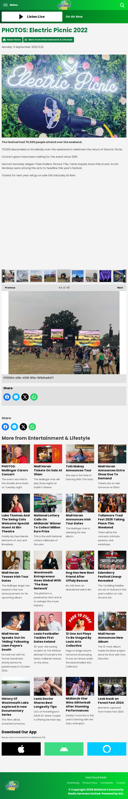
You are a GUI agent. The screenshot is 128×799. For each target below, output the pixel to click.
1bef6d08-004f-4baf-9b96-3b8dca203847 (91, 276)
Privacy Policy (89, 782)
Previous (8, 286)
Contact (120, 782)
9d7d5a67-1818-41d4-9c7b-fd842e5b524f (22, 276)
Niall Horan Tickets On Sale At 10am (48, 460)
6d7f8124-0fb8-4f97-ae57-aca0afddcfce (36, 276)
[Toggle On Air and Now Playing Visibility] (96, 17)
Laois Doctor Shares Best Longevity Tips (48, 693)
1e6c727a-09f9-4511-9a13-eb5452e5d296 (78, 276)
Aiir (120, 794)
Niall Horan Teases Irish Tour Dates (16, 566)
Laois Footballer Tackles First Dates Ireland (48, 628)
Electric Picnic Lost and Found (119, 276)
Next (118, 286)
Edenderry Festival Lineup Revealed (112, 566)
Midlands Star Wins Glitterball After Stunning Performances (80, 695)
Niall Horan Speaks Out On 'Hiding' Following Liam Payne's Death (16, 632)
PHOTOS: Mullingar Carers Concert (16, 460)
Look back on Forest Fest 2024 (112, 691)
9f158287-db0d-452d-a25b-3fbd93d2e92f (8, 276)
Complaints (106, 782)
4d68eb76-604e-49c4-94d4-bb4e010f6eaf (50, 276)
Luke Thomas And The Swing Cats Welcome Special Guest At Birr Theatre (16, 513)
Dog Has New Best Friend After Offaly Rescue (80, 566)
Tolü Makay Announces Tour (80, 458)
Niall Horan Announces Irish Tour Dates (80, 509)
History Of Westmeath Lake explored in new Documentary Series (16, 697)
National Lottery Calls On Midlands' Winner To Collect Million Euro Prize (48, 513)
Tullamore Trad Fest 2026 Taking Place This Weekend (112, 511)
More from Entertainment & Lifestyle (50, 39)
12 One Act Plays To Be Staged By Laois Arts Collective (80, 630)
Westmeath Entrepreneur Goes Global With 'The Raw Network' (48, 570)
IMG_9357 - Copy (105, 276)
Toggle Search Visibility (122, 5)
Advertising (73, 782)
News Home (14, 39)
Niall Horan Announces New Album (112, 628)
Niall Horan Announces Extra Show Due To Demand (112, 462)
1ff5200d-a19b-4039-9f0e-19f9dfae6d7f (64, 276)
